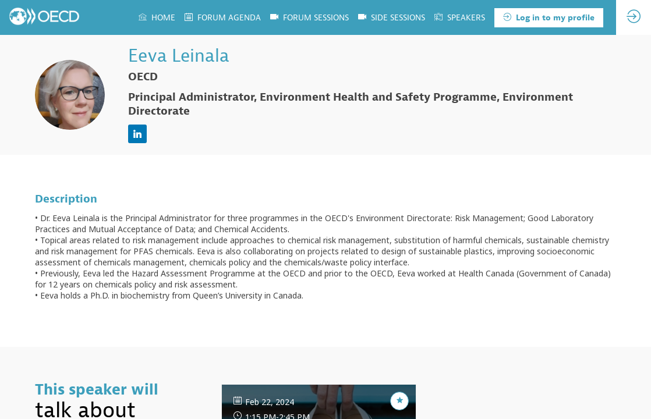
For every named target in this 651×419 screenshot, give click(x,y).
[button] (548, 17)
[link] (157, 17)
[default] (391, 17)
